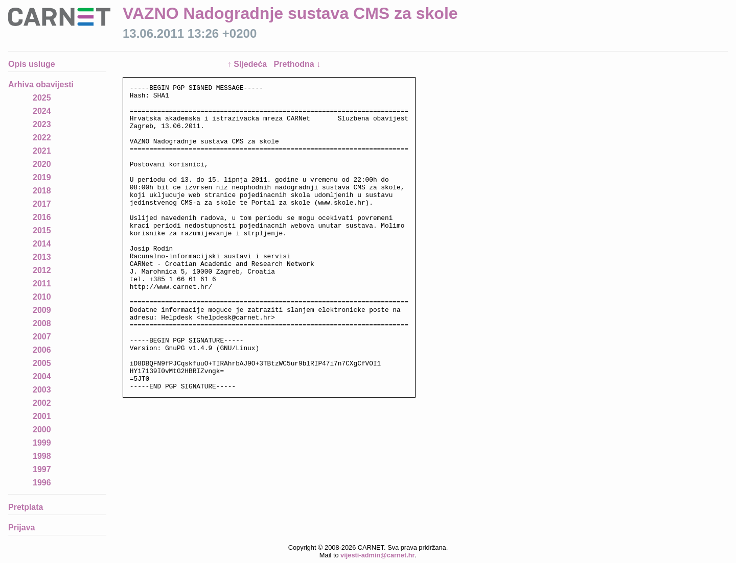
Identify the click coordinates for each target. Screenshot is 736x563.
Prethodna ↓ (297, 64)
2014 (42, 243)
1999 (42, 442)
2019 (42, 177)
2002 (42, 403)
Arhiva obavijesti (41, 84)
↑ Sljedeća (248, 64)
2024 (42, 111)
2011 (42, 283)
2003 (42, 389)
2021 (42, 150)
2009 (42, 310)
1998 (42, 456)
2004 (42, 376)
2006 (42, 350)
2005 (42, 363)
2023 (42, 124)
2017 (42, 204)
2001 (42, 416)
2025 (42, 97)
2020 (42, 164)
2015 (42, 230)
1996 (42, 482)
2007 (42, 336)
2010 (42, 296)
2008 (42, 323)
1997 (42, 469)
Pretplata (25, 507)
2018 (42, 190)
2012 (42, 270)
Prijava (21, 527)
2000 (42, 429)
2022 (42, 137)
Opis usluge (31, 64)
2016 (42, 217)
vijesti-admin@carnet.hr (377, 555)
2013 (42, 257)
